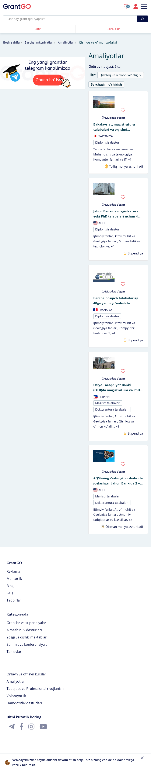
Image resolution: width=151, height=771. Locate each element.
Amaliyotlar (66, 42)
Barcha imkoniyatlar (39, 42)
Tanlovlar (14, 655)
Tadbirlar (14, 604)
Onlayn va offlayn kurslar (26, 678)
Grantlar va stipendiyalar (26, 626)
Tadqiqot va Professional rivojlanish (35, 692)
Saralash (113, 29)
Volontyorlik (16, 699)
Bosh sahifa (11, 42)
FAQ (10, 596)
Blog (10, 589)
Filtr (38, 29)
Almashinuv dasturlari (24, 633)
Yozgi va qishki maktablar (27, 641)
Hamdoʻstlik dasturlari (24, 707)
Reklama (13, 575)
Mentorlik (14, 582)
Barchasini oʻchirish (106, 84)
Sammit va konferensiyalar (28, 648)
